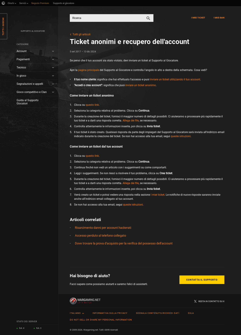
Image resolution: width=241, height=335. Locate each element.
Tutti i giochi (3, 26)
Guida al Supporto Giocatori (27, 102)
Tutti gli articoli (81, 34)
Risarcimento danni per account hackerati (103, 227)
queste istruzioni (181, 136)
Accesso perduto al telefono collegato (100, 235)
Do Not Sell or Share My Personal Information (101, 319)
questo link (92, 104)
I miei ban (219, 17)
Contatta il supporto (202, 279)
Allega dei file (131, 120)
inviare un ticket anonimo (140, 85)
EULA (191, 313)
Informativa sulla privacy (110, 313)
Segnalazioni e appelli (30, 83)
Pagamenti (23, 59)
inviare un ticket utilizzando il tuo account (175, 79)
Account (22, 51)
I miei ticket (198, 17)
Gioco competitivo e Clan (32, 92)
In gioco (21, 75)
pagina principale (88, 70)
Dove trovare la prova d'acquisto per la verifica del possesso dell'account (124, 243)
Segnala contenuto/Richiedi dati (157, 313)
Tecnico (21, 67)
